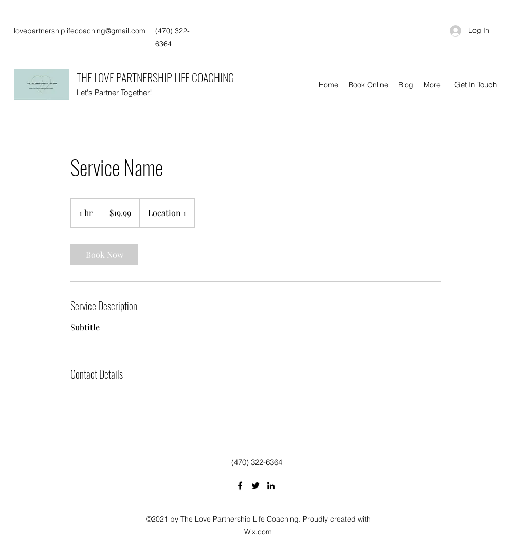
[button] (475, 85)
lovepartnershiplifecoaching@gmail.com (79, 30)
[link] (104, 254)
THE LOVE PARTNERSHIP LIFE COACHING (155, 77)
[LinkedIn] (271, 485)
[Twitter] (255, 485)
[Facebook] (240, 485)
